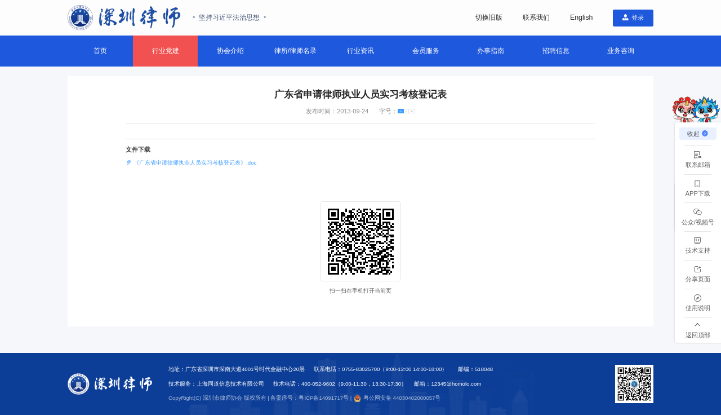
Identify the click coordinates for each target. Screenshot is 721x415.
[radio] (387, 113)
